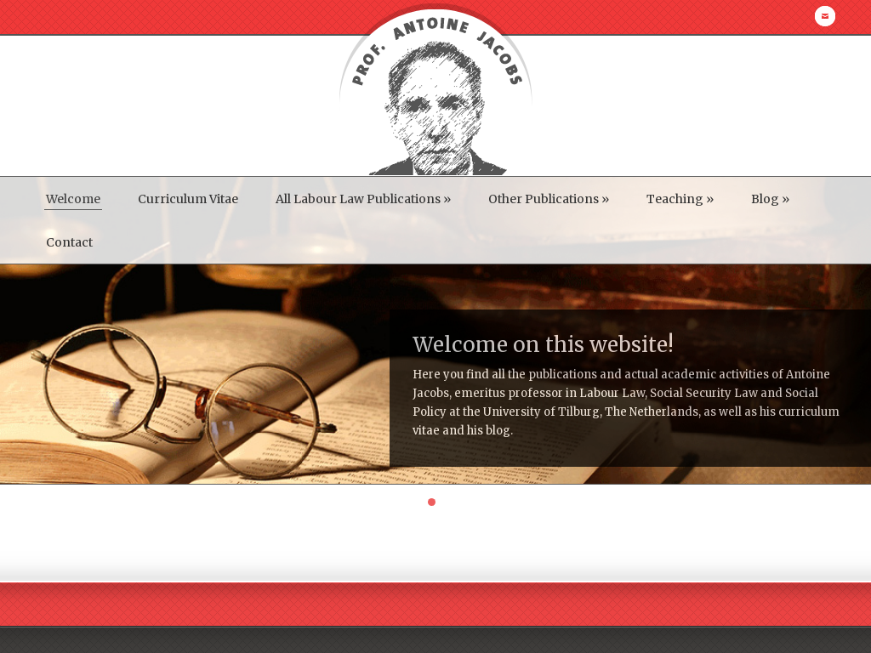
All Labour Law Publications (363, 199)
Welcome (73, 199)
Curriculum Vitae (188, 199)
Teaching (680, 199)
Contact (69, 242)
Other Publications (548, 199)
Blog (770, 199)
